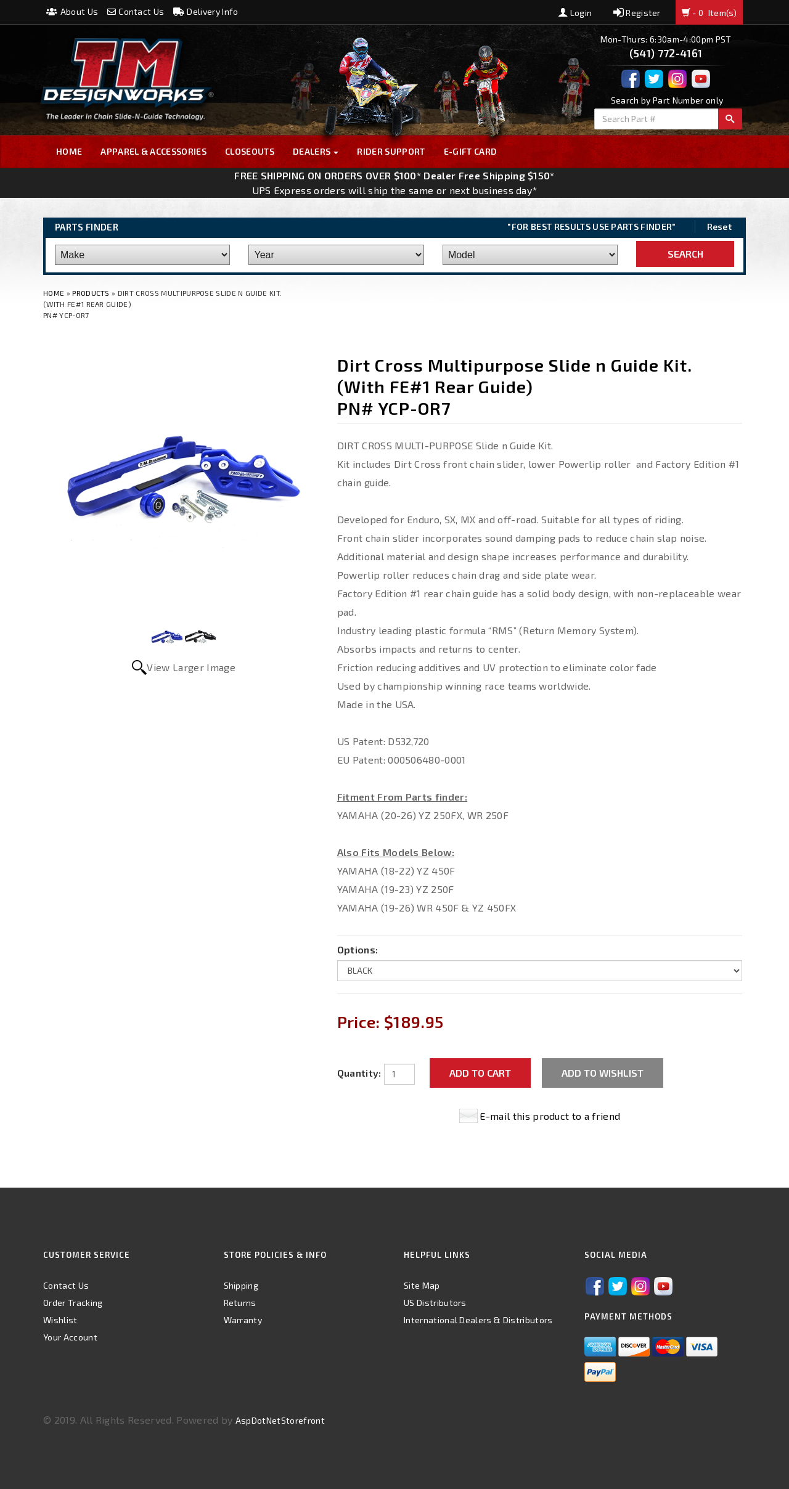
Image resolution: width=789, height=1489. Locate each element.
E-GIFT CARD (470, 151)
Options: (357, 949)
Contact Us (136, 11)
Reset (719, 226)
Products (91, 292)
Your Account (70, 1337)
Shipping (241, 1285)
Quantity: (359, 1073)
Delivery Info (206, 11)
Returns (240, 1302)
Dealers (316, 151)
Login (575, 12)
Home (69, 151)
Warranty (243, 1320)
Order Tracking (72, 1302)
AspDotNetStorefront (280, 1420)
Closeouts (249, 151)
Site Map (422, 1285)
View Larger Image (191, 667)
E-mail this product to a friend (550, 1116)
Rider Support (391, 151)
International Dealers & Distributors (478, 1320)
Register (637, 12)
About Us (72, 11)
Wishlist (60, 1320)
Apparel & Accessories (153, 151)
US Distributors (435, 1302)
